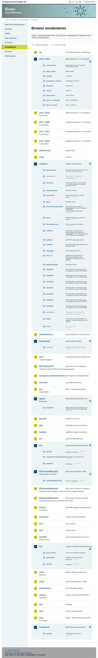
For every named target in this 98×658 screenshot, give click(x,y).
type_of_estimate (52, 100)
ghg (41, 425)
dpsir (48, 202)
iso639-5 (49, 245)
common (43, 164)
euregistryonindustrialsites (52, 376)
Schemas (8, 42)
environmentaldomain (54, 207)
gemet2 (42, 419)
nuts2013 (49, 288)
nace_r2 (49, 256)
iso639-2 (49, 231)
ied (40, 445)
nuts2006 (49, 275)
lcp (40, 546)
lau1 (41, 524)
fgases (42, 399)
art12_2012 (44, 59)
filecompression (52, 224)
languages (50, 251)
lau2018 (43, 537)
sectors (49, 564)
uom (41, 611)
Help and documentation (15, 25)
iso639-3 (49, 240)
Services (8, 51)
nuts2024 (49, 306)
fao (40, 389)
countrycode (51, 65)
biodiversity (45, 150)
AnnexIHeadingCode (54, 480)
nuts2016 (49, 294)
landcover (44, 517)
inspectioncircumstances (55, 457)
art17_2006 (44, 122)
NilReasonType (52, 265)
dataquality (44, 341)
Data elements (11, 38)
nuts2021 (49, 300)
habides (43, 432)
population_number (53, 81)
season (49, 91)
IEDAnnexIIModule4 (48, 498)
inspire (42, 507)
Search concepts (60, 45)
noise (41, 582)
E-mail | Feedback (12, 650)
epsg (48, 218)
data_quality (51, 71)
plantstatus (50, 557)
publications (45, 588)
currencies (50, 195)
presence (49, 86)
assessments (51, 170)
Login (73, 1)
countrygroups (52, 190)
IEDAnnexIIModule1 (48, 471)
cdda (41, 157)
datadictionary (46, 334)
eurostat (43, 382)
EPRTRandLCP (46, 366)
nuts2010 (49, 282)
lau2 (41, 530)
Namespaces (10, 56)
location (49, 76)
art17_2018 (44, 141)
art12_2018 (44, 113)
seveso (42, 595)
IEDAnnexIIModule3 (48, 488)
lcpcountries (51, 553)
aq (40, 52)
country (49, 633)
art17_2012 (44, 131)
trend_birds (50, 95)
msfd (41, 572)
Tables (7, 33)
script (48, 319)
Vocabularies (10, 47)
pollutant (49, 463)
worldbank (44, 627)
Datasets (8, 29)
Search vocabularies (41, 45)
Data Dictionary (24, 20)
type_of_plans (51, 105)
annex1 (49, 452)
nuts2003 (49, 269)
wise (41, 618)
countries (49, 183)
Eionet (15, 20)
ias (40, 439)
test (41, 604)
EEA (15, 2)
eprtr (41, 357)
